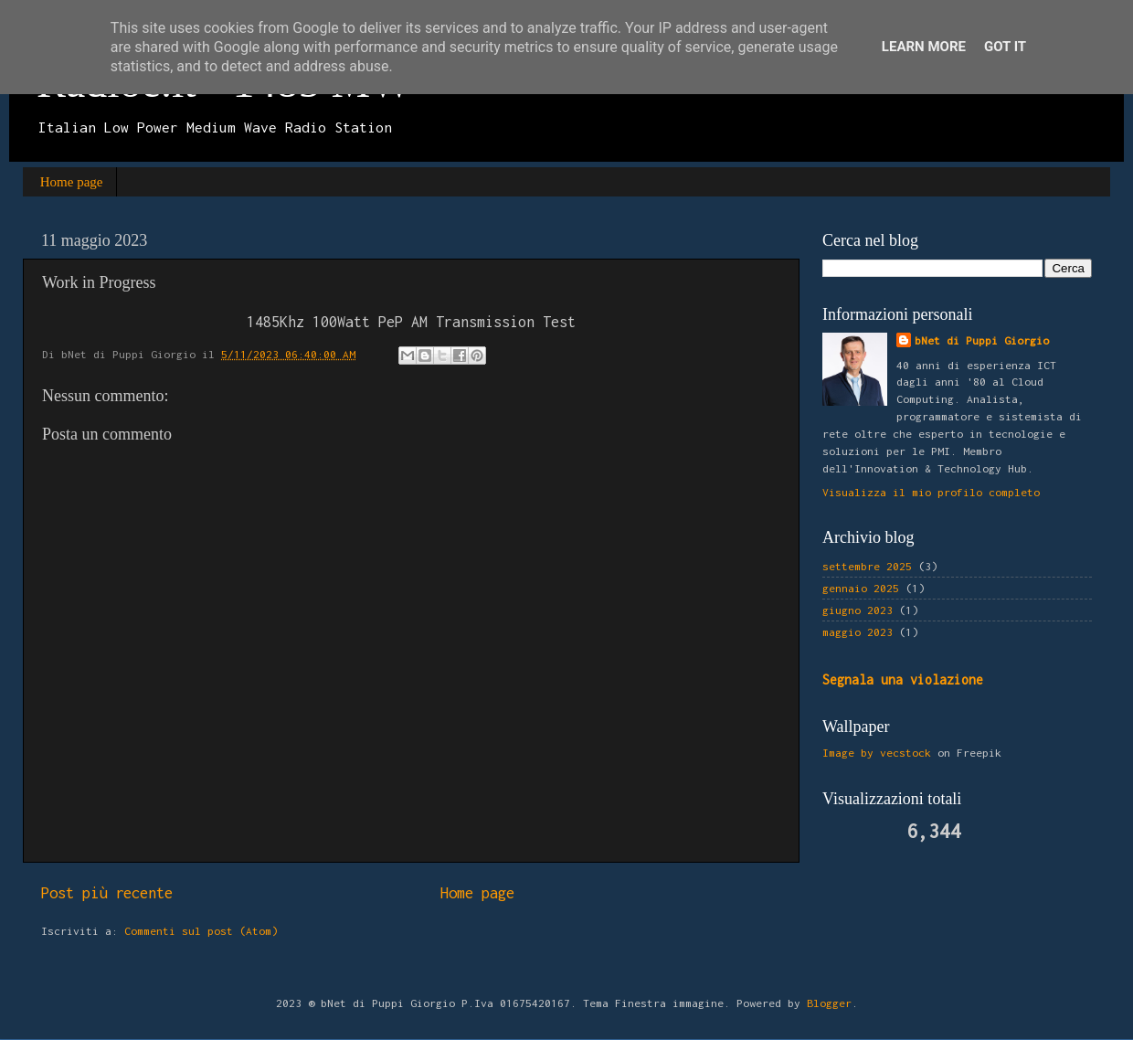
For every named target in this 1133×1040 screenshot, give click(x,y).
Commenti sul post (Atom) (201, 931)
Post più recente (107, 893)
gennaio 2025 (860, 588)
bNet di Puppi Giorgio (982, 340)
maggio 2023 (857, 632)
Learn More (924, 46)
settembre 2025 (867, 566)
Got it (1005, 46)
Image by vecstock (876, 752)
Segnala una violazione (902, 679)
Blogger (829, 1003)
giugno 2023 (857, 610)
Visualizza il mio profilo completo (931, 492)
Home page (71, 182)
